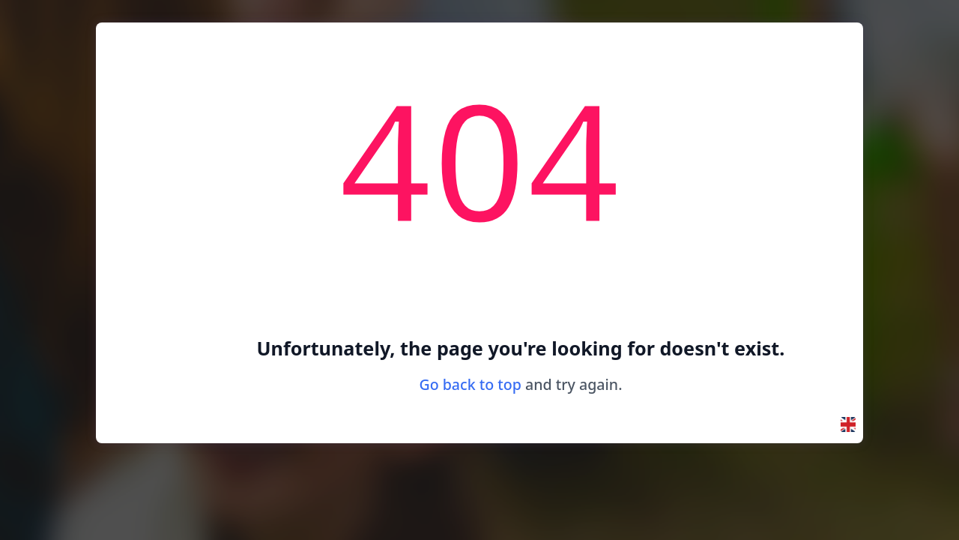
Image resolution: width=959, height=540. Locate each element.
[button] (848, 424)
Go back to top (470, 384)
